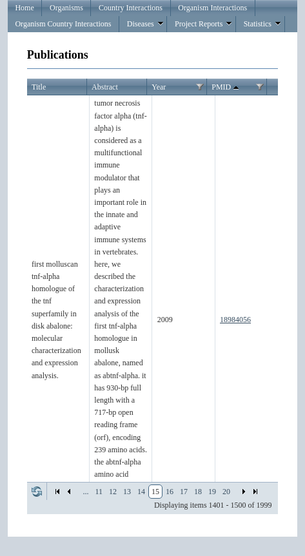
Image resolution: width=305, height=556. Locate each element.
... (85, 491)
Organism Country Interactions (63, 23)
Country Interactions (130, 7)
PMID (226, 87)
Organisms (66, 7)
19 (212, 491)
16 (169, 491)
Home (24, 7)
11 (99, 491)
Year (159, 86)
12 (113, 491)
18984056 (235, 319)
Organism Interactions (212, 7)
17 (184, 491)
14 (141, 491)
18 (198, 491)
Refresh (37, 491)
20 (226, 491)
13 (127, 491)
